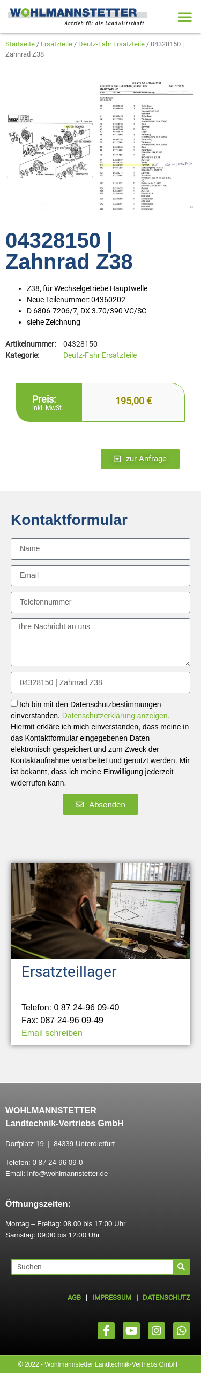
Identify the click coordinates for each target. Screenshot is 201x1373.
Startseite (20, 44)
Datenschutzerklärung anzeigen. (116, 716)
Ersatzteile (56, 44)
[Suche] (181, 1267)
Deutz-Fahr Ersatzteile (111, 44)
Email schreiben (52, 1033)
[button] (185, 16)
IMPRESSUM (111, 1297)
